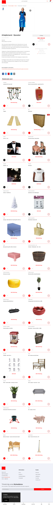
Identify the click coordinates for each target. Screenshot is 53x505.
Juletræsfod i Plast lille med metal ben (9, 409)
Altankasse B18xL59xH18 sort (8, 301)
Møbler (29, 380)
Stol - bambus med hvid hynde (33, 355)
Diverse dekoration (6, 272)
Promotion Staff (30, 136)
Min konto (37, 472)
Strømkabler (30, 299)
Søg (41, 504)
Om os (20, 472)
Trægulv (4, 111)
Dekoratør (30, 165)
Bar (28, 109)
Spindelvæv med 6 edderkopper (33, 192)
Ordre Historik (38, 474)
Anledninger (5, 504)
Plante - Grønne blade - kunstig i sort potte (10, 382)
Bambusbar (30, 111)
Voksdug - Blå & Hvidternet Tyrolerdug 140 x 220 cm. (12, 219)
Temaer (14, 504)
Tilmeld (42, 489)
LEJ (4, 105)
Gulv (4, 109)
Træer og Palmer (31, 272)
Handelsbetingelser (22, 476)
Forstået (6, 500)
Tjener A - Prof (5, 138)
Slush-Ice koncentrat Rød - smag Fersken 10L (36, 84)
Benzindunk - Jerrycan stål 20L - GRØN (34, 328)
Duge (4, 245)
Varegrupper (23, 504)
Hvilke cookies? (16, 497)
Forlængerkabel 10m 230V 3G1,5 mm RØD (35, 301)
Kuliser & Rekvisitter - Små (32, 245)
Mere (49, 504)
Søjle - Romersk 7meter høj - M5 (33, 436)
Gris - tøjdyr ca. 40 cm (32, 409)
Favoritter (37, 478)
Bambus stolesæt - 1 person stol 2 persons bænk (11, 436)
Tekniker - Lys (5, 165)
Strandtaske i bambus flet (32, 219)
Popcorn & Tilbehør (6, 326)
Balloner (4, 353)
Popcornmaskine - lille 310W (8, 328)
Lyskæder (4, 82)
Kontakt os (20, 474)
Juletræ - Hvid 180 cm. (7, 192)
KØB (33, 44)
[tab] (3, 8)
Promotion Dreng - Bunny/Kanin (33, 138)
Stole (29, 353)
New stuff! (33, 504)
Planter (4, 380)
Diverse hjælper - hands (12, 5)
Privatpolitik (21, 478)
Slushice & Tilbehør (31, 82)
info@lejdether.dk (7, 477)
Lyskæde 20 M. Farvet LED (7, 84)
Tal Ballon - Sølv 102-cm (7, 355)
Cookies (5, 494)
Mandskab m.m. (4, 5)
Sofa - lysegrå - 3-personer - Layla (34, 382)
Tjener (4, 136)
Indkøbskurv (38, 476)
